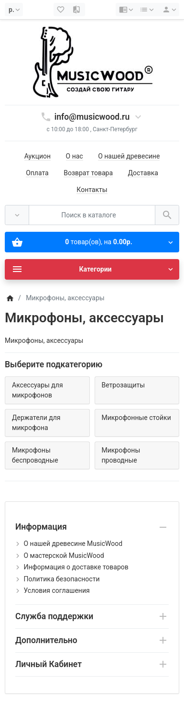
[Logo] (92, 62)
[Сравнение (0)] (77, 9)
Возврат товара (88, 173)
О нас (74, 156)
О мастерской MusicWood (63, 555)
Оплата (37, 173)
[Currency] (14, 9)
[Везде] (17, 215)
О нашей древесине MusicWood (72, 543)
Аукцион (37, 156)
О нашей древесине (129, 156)
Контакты (91, 189)
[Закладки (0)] (62, 9)
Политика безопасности (61, 579)
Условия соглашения (56, 590)
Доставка (143, 173)
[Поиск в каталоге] (92, 215)
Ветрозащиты (123, 385)
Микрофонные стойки (136, 417)
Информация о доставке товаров (75, 567)
